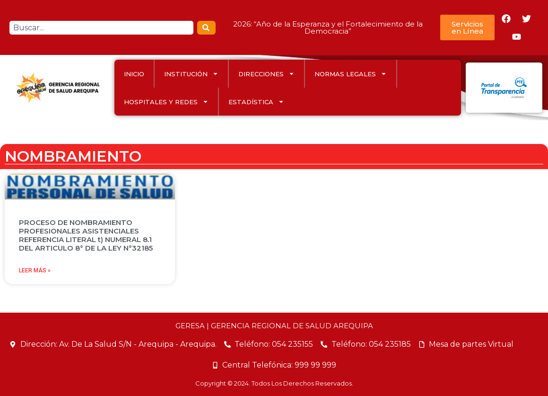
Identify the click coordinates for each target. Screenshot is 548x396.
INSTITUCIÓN (191, 73)
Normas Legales (350, 73)
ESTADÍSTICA (256, 101)
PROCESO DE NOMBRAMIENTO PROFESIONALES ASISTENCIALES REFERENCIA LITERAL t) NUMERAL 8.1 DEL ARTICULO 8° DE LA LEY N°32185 (86, 235)
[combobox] (101, 28)
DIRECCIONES (266, 73)
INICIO (134, 74)
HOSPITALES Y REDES (166, 101)
